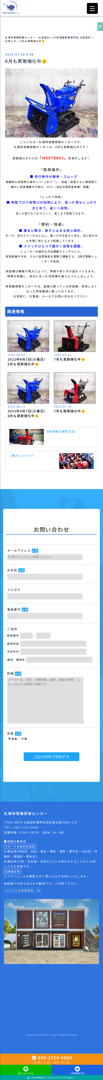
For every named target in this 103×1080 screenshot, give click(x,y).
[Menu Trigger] (92, 8)
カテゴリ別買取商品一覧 (22, 890)
